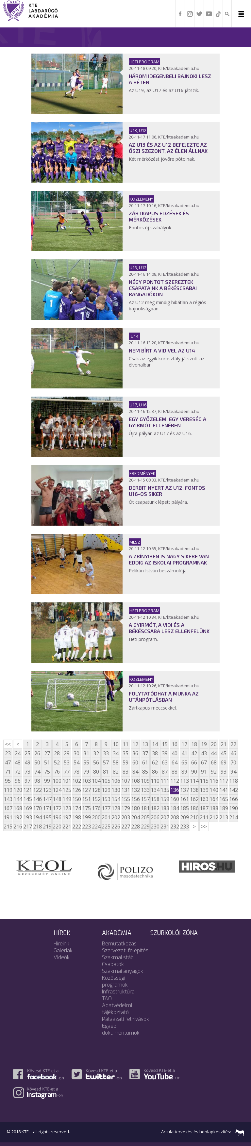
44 (214, 753)
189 (223, 808)
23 (8, 753)
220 (57, 826)
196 (57, 817)
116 (213, 780)
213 (223, 817)
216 (17, 826)
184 (174, 808)
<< (8, 744)
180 (135, 808)
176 (96, 808)
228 (135, 826)
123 (47, 790)
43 (204, 753)
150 (76, 799)
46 (233, 753)
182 (155, 808)
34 (116, 753)
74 (37, 771)
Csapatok (113, 964)
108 (135, 780)
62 (155, 762)
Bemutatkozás (119, 943)
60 (135, 762)
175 (86, 808)
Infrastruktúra (118, 991)
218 (37, 826)
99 (47, 780)
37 (145, 753)
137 (184, 790)
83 (125, 771)
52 (57, 762)
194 (37, 817)
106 (115, 780)
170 (37, 808)
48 (18, 762)
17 (184, 744)
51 (47, 762)
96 (18, 780)
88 (174, 771)
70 (233, 762)
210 (194, 817)
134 (155, 790)
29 (67, 753)
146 (37, 799)
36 (135, 753)
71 (8, 771)
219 (47, 826)
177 (106, 808)
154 (115, 799)
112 (174, 780)
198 (76, 817)
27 (47, 753)
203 (125, 817)
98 (37, 780)
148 (57, 799)
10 (116, 744)
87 (165, 771)
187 (204, 808)
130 (115, 790)
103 (86, 780)
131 (125, 790)
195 (47, 817)
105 (106, 780)
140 (213, 790)
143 (8, 799)
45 (223, 753)
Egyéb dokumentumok (121, 1029)
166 (233, 799)
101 (66, 780)
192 (17, 817)
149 (66, 799)
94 (233, 771)
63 (165, 762)
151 (86, 799)
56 (96, 762)
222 (76, 826)
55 (86, 762)
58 (116, 762)
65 (184, 762)
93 (223, 771)
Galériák (63, 950)
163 (204, 799)
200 (96, 817)
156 (135, 799)
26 (37, 753)
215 (8, 826)
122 (37, 790)
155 (125, 799)
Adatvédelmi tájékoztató (117, 1009)
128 (96, 790)
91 (204, 771)
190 (233, 808)
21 (223, 744)
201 (106, 817)
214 (233, 817)
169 (27, 808)
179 (125, 808)
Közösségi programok (115, 981)
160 (174, 799)
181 (145, 808)
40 (174, 753)
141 (223, 790)
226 (115, 826)
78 (76, 771)
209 (184, 817)
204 (135, 817)
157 (145, 799)
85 (145, 771)
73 (27, 771)
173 (66, 808)
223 (86, 826)
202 (115, 817)
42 (194, 753)
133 (145, 790)
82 (116, 771)
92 (214, 771)
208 (174, 817)
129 (106, 790)
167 (8, 808)
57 (106, 762)
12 (135, 744)
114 (194, 780)
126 (76, 790)
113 (184, 780)
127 (86, 790)
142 (233, 790)
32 (96, 753)
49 (27, 762)
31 (86, 753)
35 (125, 753)
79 (86, 771)
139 (204, 790)
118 (233, 780)
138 (194, 790)
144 (17, 799)
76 (57, 771)
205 (145, 817)
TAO (107, 998)
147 (47, 799)
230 (155, 826)
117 (223, 780)
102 (76, 780)
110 (155, 780)
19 (204, 744)
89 (184, 771)
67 (204, 762)
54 (76, 762)
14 (155, 744)
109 (145, 780)
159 (164, 799)
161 (184, 799)
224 (96, 826)
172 (57, 808)
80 (96, 771)
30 (76, 753)
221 (66, 826)
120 (17, 790)
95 (8, 780)
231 (164, 826)
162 (194, 799)
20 (214, 744)
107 (125, 780)
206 (155, 817)
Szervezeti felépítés (125, 950)
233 (184, 826)
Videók (62, 957)
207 (164, 817)
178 (115, 808)
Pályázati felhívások (125, 1019)
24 (18, 753)
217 (27, 826)
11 (125, 744)
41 (184, 753)
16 (174, 744)
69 (223, 762)
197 (66, 817)
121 (27, 790)
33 (106, 753)
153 (106, 799)
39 (165, 753)
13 (145, 744)
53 (67, 762)
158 (155, 799)
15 (165, 744)
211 (204, 817)
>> (204, 826)
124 (57, 790)
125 (66, 790)
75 (47, 771)
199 (86, 817)
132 (135, 790)
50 (37, 762)
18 (194, 744)
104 (96, 780)
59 (125, 762)
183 (164, 808)
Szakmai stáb (118, 957)
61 (145, 762)
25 (27, 753)
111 (164, 780)
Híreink (61, 943)
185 (184, 808)
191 (8, 817)
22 (233, 744)
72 (18, 771)
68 (214, 762)
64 (174, 762)
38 (155, 753)
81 (106, 771)
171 (47, 808)
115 (204, 780)
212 (213, 817)
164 (213, 799)
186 (194, 808)
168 (17, 808)
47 (8, 762)
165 (223, 799)
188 (213, 808)
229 (145, 826)
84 (135, 771)
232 (174, 826)
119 (8, 790)
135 (164, 790)
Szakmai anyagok (122, 971)
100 (57, 780)
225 (106, 826)
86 (155, 771)
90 (194, 771)
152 (96, 799)
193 (27, 817)
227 (125, 826)
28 (57, 753)
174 (76, 808)
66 (194, 762)
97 (27, 780)
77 (67, 771)
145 (27, 799)
